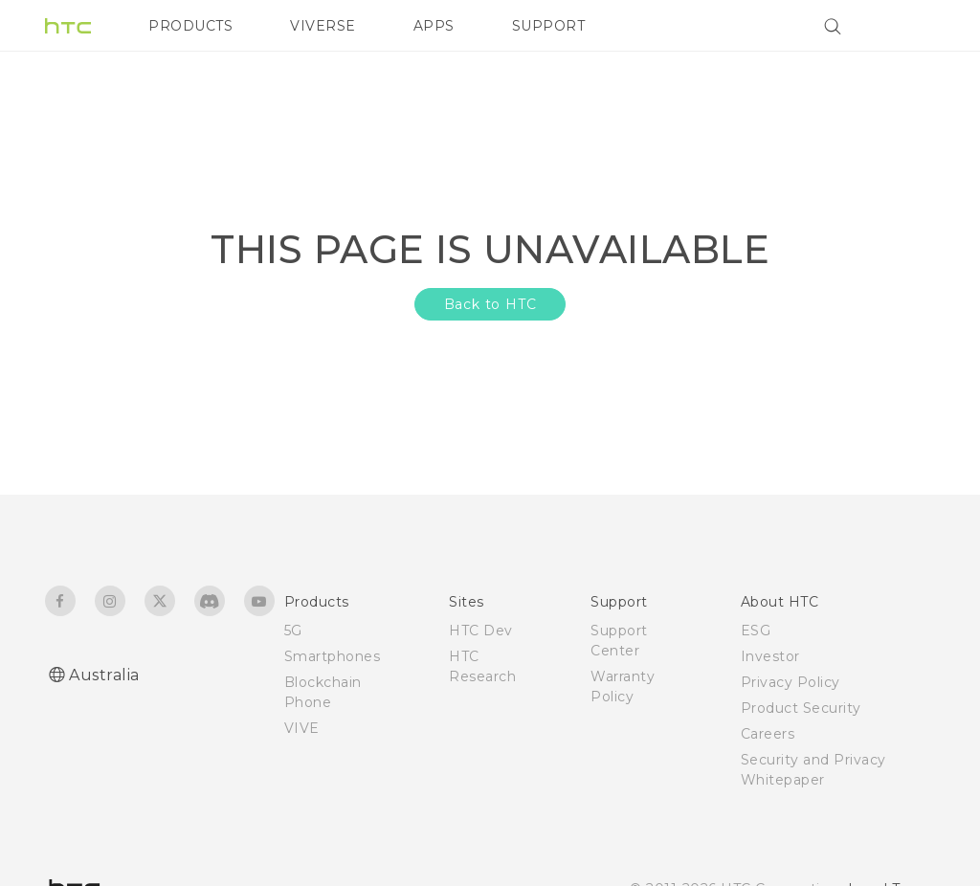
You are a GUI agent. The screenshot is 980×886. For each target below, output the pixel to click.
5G (293, 630)
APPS (434, 25)
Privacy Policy (790, 682)
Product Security (801, 708)
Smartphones (332, 656)
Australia (104, 675)
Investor (770, 656)
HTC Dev (481, 630)
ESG (756, 630)
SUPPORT (549, 25)
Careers (768, 733)
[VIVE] (909, 26)
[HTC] (68, 25)
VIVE (302, 728)
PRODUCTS (190, 25)
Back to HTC (490, 304)
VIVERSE (323, 25)
